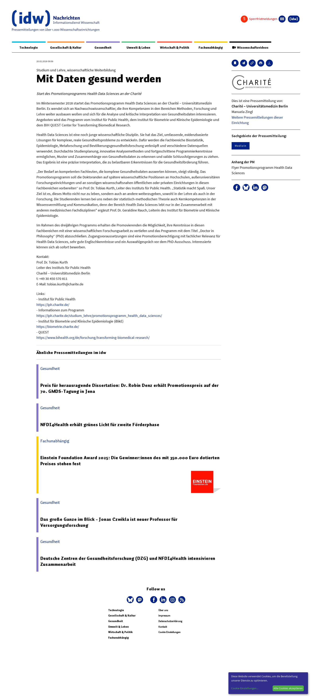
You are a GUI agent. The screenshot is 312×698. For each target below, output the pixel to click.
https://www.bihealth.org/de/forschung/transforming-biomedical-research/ (93, 337)
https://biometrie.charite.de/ (57, 326)
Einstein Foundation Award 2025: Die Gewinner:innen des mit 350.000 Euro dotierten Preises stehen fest (120, 460)
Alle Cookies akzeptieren (288, 688)
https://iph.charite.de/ (52, 305)
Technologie (28, 47)
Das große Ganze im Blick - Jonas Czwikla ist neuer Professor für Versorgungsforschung (109, 522)
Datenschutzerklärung (170, 621)
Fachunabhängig (210, 47)
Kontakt (162, 627)
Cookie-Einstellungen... (244, 688)
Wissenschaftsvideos (250, 47)
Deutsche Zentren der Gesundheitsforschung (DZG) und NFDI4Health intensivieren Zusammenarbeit (128, 561)
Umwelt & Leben (138, 47)
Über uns (163, 610)
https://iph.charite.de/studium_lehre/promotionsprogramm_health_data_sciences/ (99, 316)
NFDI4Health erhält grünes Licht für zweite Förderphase (100, 424)
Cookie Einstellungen (169, 632)
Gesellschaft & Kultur (65, 47)
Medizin (240, 146)
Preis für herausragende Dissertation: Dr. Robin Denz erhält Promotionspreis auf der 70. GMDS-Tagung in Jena (130, 388)
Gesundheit (103, 47)
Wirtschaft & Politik (174, 47)
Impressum (164, 615)
